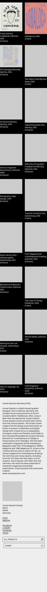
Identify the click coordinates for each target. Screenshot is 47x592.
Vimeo (5, 533)
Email (5, 518)
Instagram (7, 526)
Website (6, 521)
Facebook (7, 531)
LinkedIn (6, 528)
